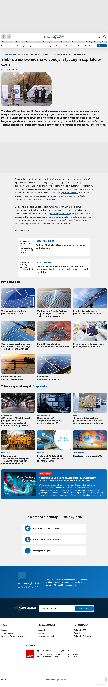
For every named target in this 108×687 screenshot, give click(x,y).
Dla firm (102, 46)
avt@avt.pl (77, 654)
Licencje (41, 633)
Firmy (11, 46)
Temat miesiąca (46, 46)
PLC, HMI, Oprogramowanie (31, 42)
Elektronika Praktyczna (83, 636)
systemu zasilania (69, 192)
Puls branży (90, 46)
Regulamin (42, 630)
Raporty (59, 46)
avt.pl (75, 657)
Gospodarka (32, 46)
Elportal (77, 633)
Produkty (20, 46)
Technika (79, 46)
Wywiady (69, 46)
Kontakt (4, 630)
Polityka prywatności (46, 636)
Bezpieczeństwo (78, 42)
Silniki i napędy (7, 42)
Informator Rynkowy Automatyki (13, 636)
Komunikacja (65, 42)
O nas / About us (7, 633)
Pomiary (89, 42)
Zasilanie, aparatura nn (51, 42)
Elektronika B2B (80, 630)
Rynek (3, 46)
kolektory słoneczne (60, 213)
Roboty (17, 42)
